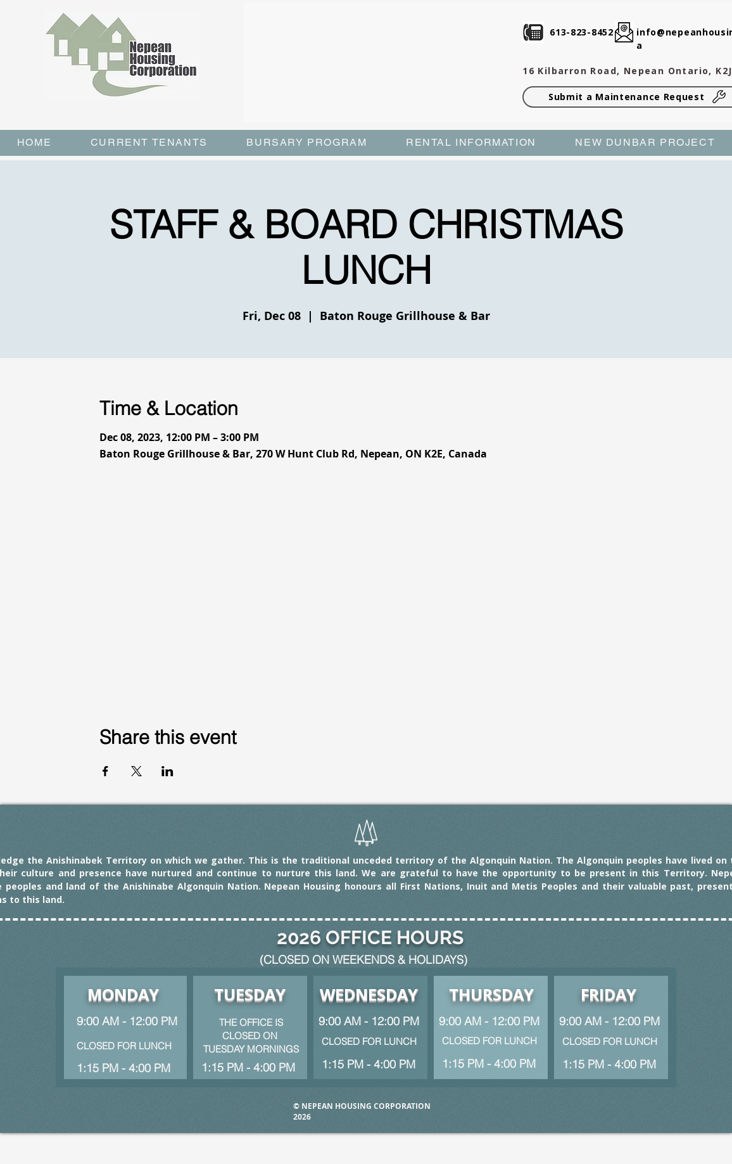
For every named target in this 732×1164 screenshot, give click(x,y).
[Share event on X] (136, 771)
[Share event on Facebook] (105, 771)
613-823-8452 (581, 32)
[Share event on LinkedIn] (167, 771)
